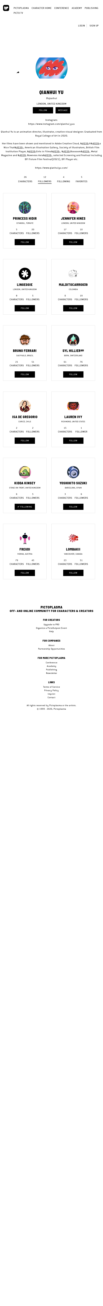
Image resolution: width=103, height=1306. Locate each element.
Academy (77, 8)
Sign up (94, 25)
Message (63, 110)
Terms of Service (51, 686)
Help (51, 631)
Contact (51, 697)
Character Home (42, 8)
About (51, 645)
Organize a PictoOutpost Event (51, 628)
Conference (61, 8)
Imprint (51, 694)
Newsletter (51, 673)
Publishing (91, 8)
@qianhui (51, 98)
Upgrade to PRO (51, 624)
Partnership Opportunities (51, 648)
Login (81, 25)
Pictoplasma (21, 8)
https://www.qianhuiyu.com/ (51, 167)
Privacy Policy (51, 690)
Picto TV (18, 13)
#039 (85, 143)
